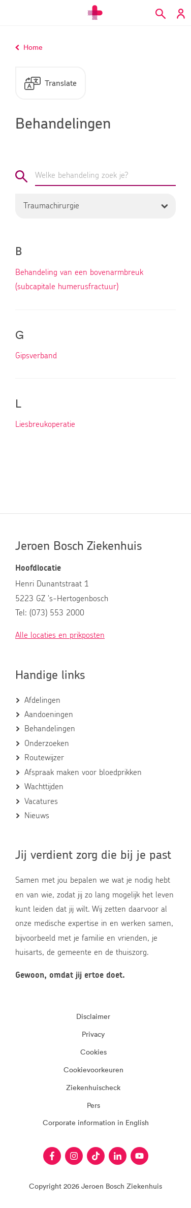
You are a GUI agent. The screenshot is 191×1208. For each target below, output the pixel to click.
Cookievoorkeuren (93, 1069)
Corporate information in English (96, 1122)
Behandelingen (49, 729)
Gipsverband (36, 356)
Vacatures (41, 801)
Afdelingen (42, 700)
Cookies (93, 1052)
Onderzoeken (46, 743)
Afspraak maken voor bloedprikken (83, 772)
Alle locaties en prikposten (60, 635)
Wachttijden (43, 787)
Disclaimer (93, 1016)
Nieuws (36, 816)
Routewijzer (44, 758)
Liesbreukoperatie (45, 424)
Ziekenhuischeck (93, 1087)
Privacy (93, 1034)
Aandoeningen (48, 714)
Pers (93, 1105)
